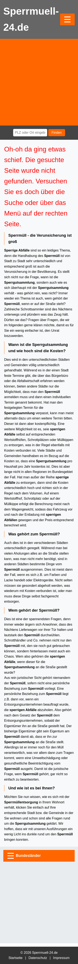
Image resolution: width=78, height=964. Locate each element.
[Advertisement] (39, 82)
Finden (57, 132)
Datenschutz (37, 958)
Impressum (61, 958)
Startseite (16, 958)
